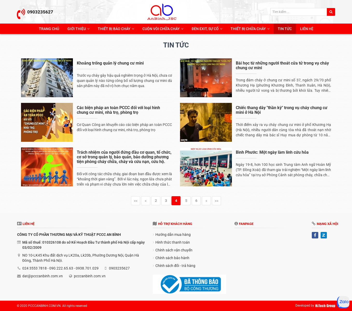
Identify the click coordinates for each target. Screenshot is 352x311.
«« (135, 201)
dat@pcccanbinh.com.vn (42, 276)
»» (216, 201)
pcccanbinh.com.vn (90, 276)
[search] (331, 12)
